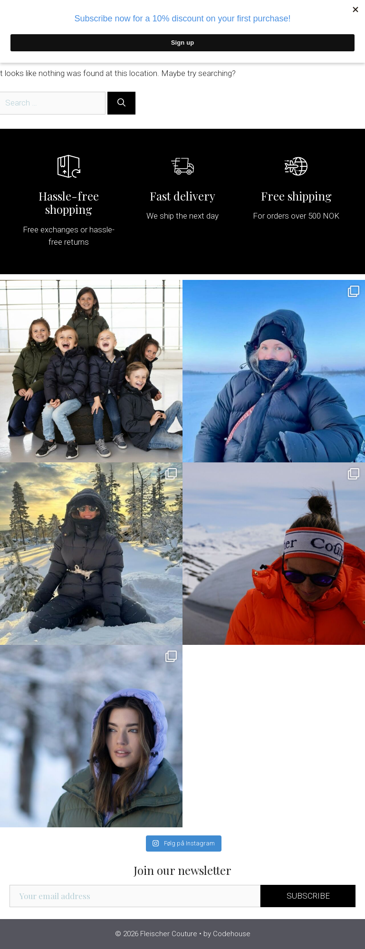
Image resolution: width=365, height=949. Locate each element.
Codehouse (231, 934)
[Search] (121, 103)
